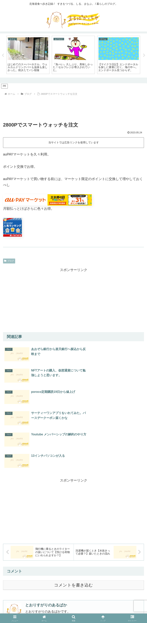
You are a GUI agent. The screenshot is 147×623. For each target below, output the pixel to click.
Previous (3, 55)
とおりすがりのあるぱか (46, 538)
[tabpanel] (28, 55)
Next (144, 55)
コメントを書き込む (73, 518)
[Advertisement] (73, 107)
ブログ (9, 260)
